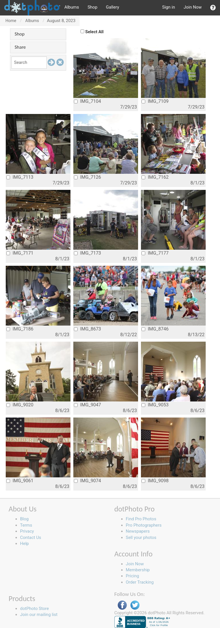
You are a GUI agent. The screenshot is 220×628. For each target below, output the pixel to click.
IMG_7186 (19, 329)
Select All (94, 31)
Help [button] (24, 543)
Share (20, 47)
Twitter (135, 605)
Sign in (168, 7)
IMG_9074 (87, 480)
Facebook (122, 605)
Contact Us (30, 537)
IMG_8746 (155, 329)
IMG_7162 (155, 177)
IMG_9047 (87, 404)
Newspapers (138, 531)
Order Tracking (140, 582)
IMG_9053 (155, 404)
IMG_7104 (87, 101)
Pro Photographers (144, 525)
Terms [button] (26, 525)
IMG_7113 (19, 177)
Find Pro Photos (141, 518)
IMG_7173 (87, 253)
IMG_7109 (155, 101)
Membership (138, 569)
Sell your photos (141, 537)
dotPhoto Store (34, 608)
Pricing (132, 575)
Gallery (112, 7)
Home (10, 20)
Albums (71, 7)
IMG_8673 (87, 329)
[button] (213, 7)
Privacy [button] (27, 531)
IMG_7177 (155, 253)
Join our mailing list (39, 614)
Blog (24, 518)
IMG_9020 (19, 404)
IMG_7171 (19, 253)
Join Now (193, 7)
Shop (92, 7)
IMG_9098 (155, 480)
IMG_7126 (87, 177)
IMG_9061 (19, 480)
